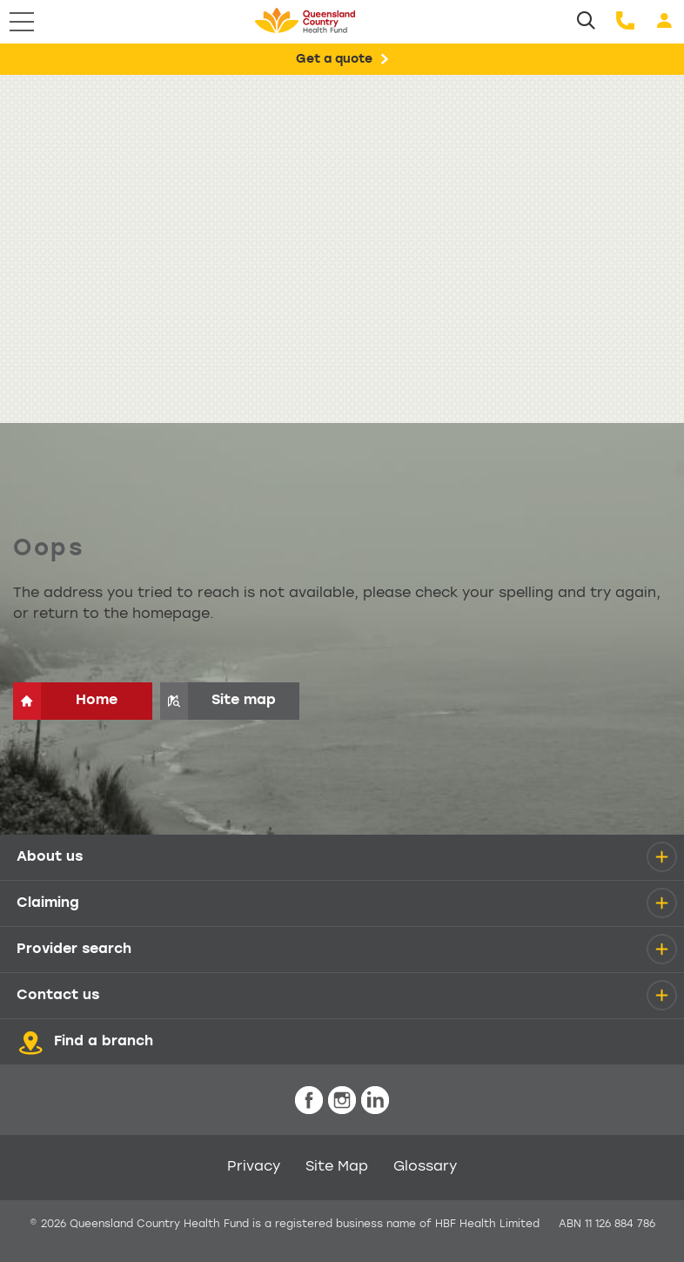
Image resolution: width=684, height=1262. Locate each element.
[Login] (664, 22)
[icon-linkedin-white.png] (375, 1100)
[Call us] (625, 22)
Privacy (253, 1167)
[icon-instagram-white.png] (342, 1100)
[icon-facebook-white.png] (309, 1100)
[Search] (586, 22)
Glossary (425, 1167)
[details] (661, 857)
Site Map (336, 1167)
